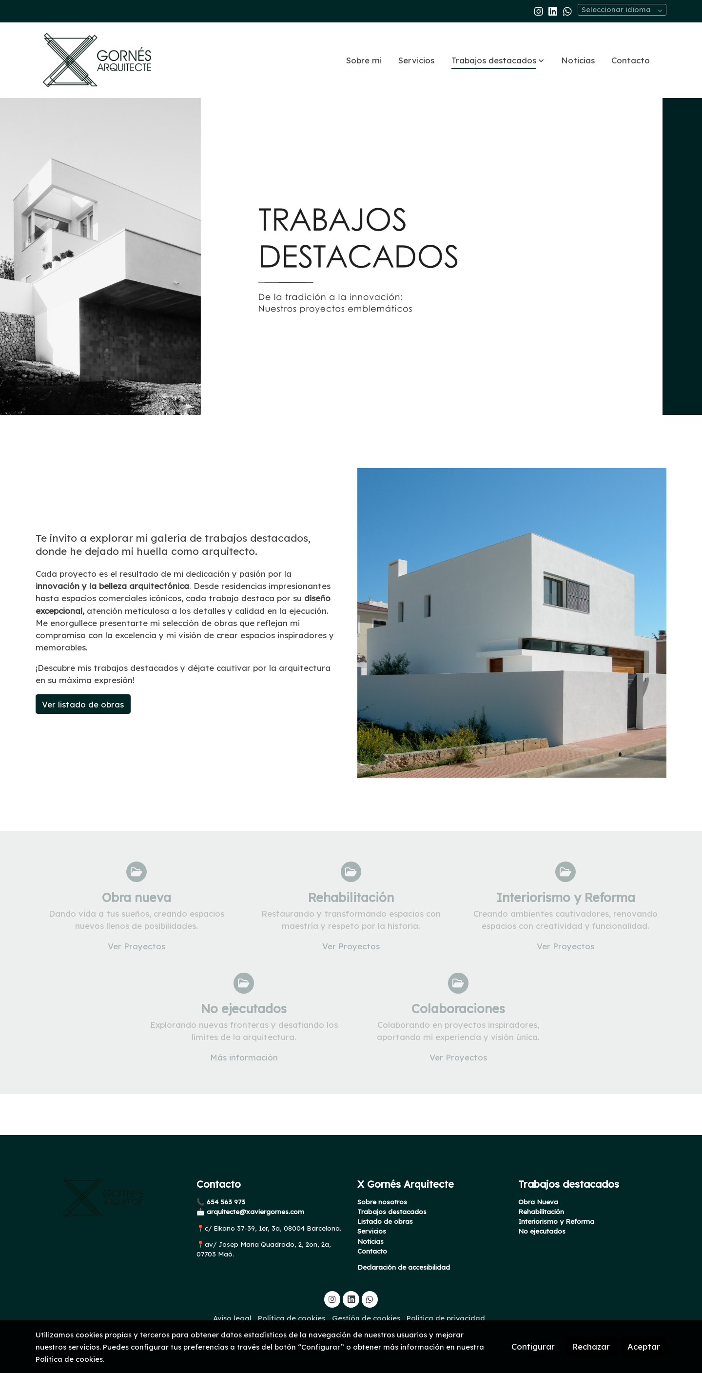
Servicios (371, 1232)
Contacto (372, 1251)
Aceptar (643, 1346)
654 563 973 (225, 1202)
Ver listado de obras (83, 704)
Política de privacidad (446, 1318)
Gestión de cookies (366, 1318)
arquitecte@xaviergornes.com (254, 1212)
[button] (497, 60)
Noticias (370, 1241)
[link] (97, 60)
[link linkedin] (552, 11)
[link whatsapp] (567, 11)
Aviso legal (232, 1318)
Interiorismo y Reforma (556, 1222)
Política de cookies (291, 1318)
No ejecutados (542, 1232)
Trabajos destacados (392, 1212)
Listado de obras (385, 1222)
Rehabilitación (541, 1212)
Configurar (533, 1346)
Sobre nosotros (382, 1202)
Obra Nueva (538, 1202)
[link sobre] (110, 1197)
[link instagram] (538, 11)
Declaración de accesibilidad (403, 1268)
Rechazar (591, 1346)
